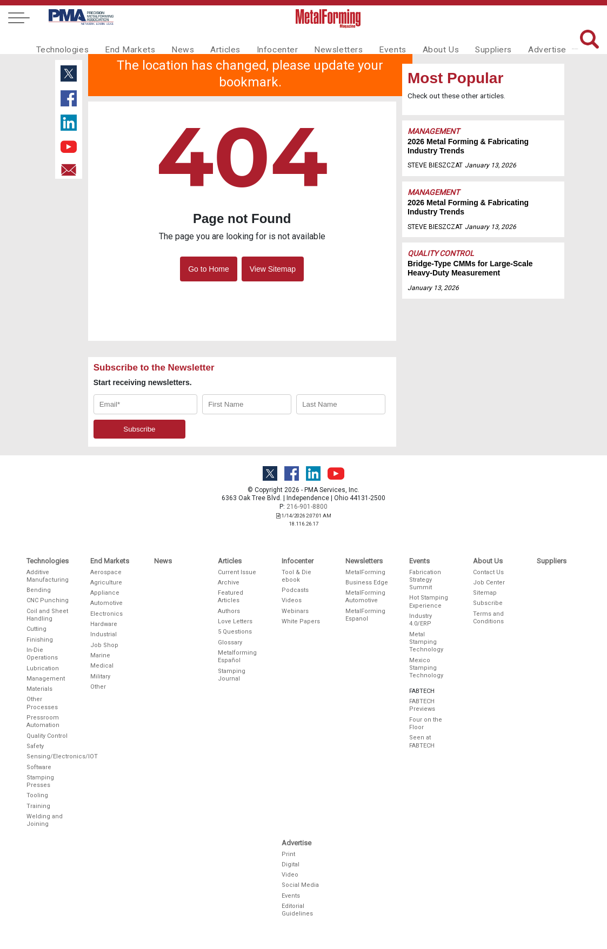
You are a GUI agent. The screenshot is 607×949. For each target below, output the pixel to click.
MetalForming (365, 572)
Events (371, 41)
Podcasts (295, 590)
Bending (38, 590)
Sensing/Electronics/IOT (48, 756)
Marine (100, 655)
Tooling (37, 795)
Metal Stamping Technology (426, 642)
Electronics (106, 613)
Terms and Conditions (488, 617)
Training (38, 806)
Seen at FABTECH (422, 741)
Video (290, 874)
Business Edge (366, 582)
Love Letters (235, 621)
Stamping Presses (40, 781)
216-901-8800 (307, 506)
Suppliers (468, 41)
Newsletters (321, 41)
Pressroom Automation (42, 721)
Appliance (104, 592)
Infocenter (263, 41)
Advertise (519, 41)
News (173, 41)
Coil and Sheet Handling (47, 615)
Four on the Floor (425, 723)
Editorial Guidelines (297, 910)
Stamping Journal (231, 675)
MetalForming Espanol (365, 615)
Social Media (300, 885)
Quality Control (441, 253)
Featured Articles (230, 596)
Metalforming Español (237, 656)
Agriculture (106, 582)
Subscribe (488, 603)
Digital (290, 864)
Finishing (39, 639)
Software (38, 767)
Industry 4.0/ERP (420, 620)
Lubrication (42, 668)
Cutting (36, 628)
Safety (35, 746)
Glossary (230, 642)
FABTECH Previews (422, 705)
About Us (418, 41)
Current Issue (237, 572)
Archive (228, 582)
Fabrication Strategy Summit (425, 580)
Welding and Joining (44, 820)
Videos (292, 600)
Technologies (60, 41)
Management (433, 131)
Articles (213, 41)
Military (100, 676)
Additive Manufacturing (47, 576)
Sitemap (485, 592)
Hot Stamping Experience (428, 601)
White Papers (301, 621)
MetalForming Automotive (365, 596)
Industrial (103, 634)
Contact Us (488, 572)
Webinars (295, 611)
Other (98, 686)
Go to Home (208, 269)
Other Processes (42, 703)
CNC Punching (47, 600)
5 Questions (235, 631)
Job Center (489, 582)
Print (288, 854)
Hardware (103, 624)
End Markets (124, 41)
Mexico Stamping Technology (426, 668)
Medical (102, 665)
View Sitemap (273, 269)
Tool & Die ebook (296, 576)
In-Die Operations (42, 654)
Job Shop (104, 645)
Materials (39, 688)
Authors (229, 611)
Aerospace (106, 572)
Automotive (106, 603)
